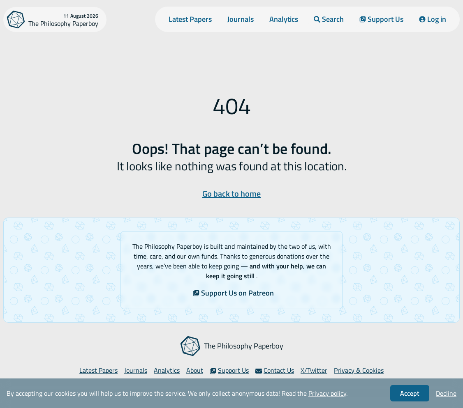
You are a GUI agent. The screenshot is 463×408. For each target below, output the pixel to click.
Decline (446, 393)
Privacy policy (327, 393)
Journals (240, 19)
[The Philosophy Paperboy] (54, 19)
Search (329, 19)
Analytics (283, 19)
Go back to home (231, 193)
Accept (409, 393)
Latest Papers (190, 19)
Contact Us (274, 370)
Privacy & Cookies (359, 370)
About (194, 370)
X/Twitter (314, 370)
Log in (432, 19)
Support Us (381, 19)
